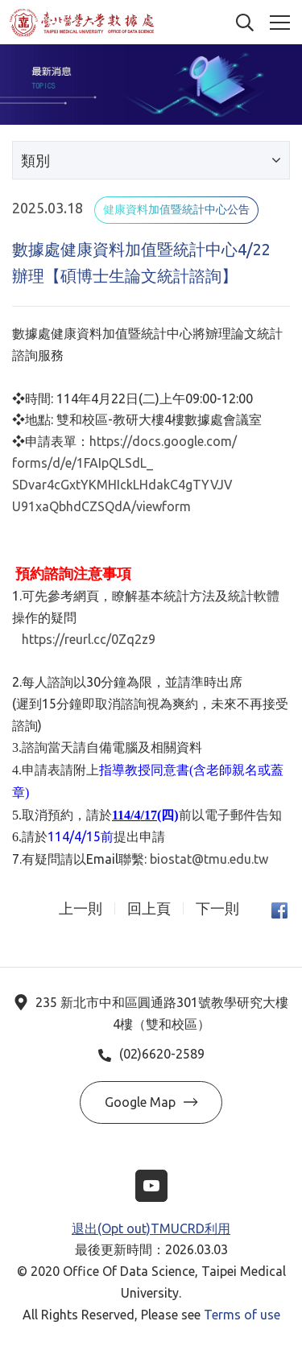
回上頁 (149, 908)
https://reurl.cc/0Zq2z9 (88, 639)
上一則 (80, 908)
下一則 (217, 908)
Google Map (151, 1102)
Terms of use (242, 1314)
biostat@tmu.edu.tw (209, 859)
